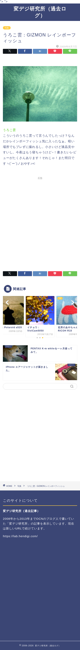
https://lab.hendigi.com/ (20, 536)
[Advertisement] (40, 221)
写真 (7, 28)
